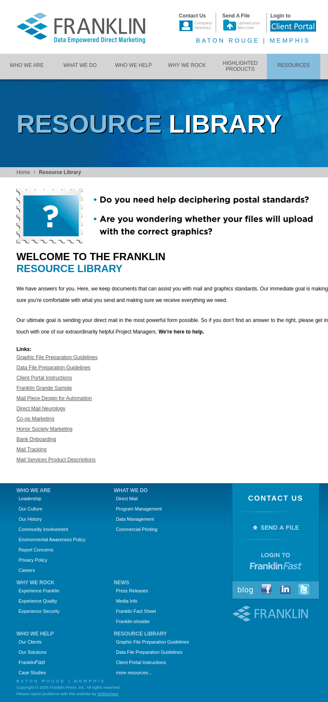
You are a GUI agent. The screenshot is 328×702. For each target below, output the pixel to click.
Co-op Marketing (35, 419)
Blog (245, 590)
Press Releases (132, 590)
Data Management (135, 519)
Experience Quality (37, 600)
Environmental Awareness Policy (51, 539)
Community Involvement (43, 529)
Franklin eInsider (133, 621)
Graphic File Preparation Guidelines (56, 357)
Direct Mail (127, 498)
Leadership (29, 498)
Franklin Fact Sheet (136, 611)
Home (23, 172)
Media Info (126, 600)
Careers (26, 570)
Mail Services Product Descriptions (55, 460)
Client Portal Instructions (44, 378)
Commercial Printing (136, 529)
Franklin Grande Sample (44, 388)
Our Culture (30, 508)
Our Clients (29, 641)
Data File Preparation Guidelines (53, 368)
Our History (30, 519)
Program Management (138, 508)
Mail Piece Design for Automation (54, 398)
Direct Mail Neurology (40, 409)
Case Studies (32, 672)
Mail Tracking (31, 450)
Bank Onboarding (36, 439)
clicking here (107, 694)
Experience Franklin (38, 590)
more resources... (134, 672)
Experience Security (38, 611)
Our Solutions (32, 652)
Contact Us (275, 498)
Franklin (31, 662)
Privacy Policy (32, 560)
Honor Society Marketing (44, 429)
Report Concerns (35, 549)
